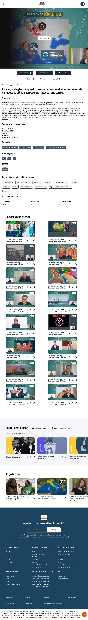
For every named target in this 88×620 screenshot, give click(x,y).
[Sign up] (54, 529)
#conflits (6, 187)
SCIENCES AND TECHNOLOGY (66, 547)
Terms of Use (28, 598)
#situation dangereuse (23, 183)
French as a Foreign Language (40, 576)
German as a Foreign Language (40, 579)
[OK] (84, 614)
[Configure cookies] (71, 598)
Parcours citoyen (38, 147)
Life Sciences (61, 560)
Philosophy (9, 557)
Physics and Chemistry (64, 568)
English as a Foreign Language (40, 581)
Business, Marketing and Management (42, 565)
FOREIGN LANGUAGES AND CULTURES (42, 572)
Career (7, 579)
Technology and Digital (64, 554)
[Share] (31, 79)
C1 (14, 159)
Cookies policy (10, 603)
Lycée (5, 169)
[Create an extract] (25, 73)
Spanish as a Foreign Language (40, 584)
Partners (46, 598)
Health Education (10, 576)
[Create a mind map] (44, 73)
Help (59, 572)
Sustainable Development (65, 565)
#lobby (15, 187)
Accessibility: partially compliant (53, 603)
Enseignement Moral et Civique (56, 147)
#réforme (37, 183)
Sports (59, 562)
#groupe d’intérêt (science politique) (60, 187)
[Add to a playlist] (63, 73)
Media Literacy (36, 557)
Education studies (37, 568)
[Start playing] (44, 38)
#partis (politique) (41, 187)
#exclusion (46, 183)
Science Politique (25, 147)
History (34, 552)
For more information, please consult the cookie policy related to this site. (60, 617)
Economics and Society (38, 562)
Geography (35, 560)
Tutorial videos (62, 576)
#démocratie (74, 183)
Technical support (63, 579)
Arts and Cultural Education (13, 584)
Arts (7, 554)
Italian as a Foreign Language (40, 587)
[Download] (56, 79)
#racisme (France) (26, 187)
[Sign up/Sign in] (82, 4)
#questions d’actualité (60, 183)
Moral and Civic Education (39, 554)
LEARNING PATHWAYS (12, 572)
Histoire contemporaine (10, 147)
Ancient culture (10, 562)
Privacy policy (29, 603)
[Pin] (43, 79)
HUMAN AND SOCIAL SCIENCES (40, 547)
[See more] (5, 119)
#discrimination (8, 183)
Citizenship (9, 581)
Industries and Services (64, 557)
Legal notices (9, 598)
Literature (8, 552)
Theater (8, 560)
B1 (9, 159)
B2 (4, 159)
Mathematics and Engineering (66, 552)
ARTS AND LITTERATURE (12, 547)
